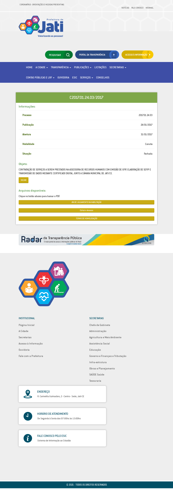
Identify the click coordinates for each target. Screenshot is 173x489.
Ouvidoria (63, 77)
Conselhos (102, 77)
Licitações (100, 67)
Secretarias (117, 67)
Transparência (61, 67)
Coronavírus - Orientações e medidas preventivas (42, 4)
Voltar (23, 180)
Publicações (82, 67)
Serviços (86, 77)
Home (29, 67)
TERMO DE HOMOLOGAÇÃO (86, 218)
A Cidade (42, 67)
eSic (74, 77)
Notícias (125, 7)
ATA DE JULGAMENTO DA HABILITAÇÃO (86, 202)
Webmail (149, 7)
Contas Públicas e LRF (40, 77)
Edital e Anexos (86, 210)
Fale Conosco (137, 7)
